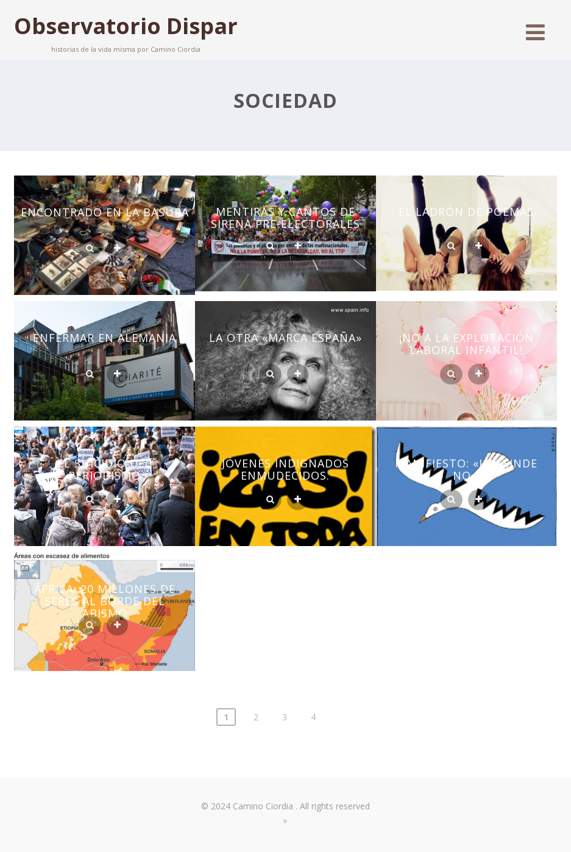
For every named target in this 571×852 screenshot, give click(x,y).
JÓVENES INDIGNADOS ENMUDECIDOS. (285, 469)
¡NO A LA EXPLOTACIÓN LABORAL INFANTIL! (466, 343)
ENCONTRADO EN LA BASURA (105, 212)
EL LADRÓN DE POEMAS (466, 211)
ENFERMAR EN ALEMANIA (104, 337)
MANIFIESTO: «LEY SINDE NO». (466, 469)
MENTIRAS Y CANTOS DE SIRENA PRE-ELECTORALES (285, 217)
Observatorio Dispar (126, 26)
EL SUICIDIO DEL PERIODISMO (104, 469)
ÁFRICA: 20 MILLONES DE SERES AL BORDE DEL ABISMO (105, 600)
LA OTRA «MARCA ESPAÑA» (285, 337)
